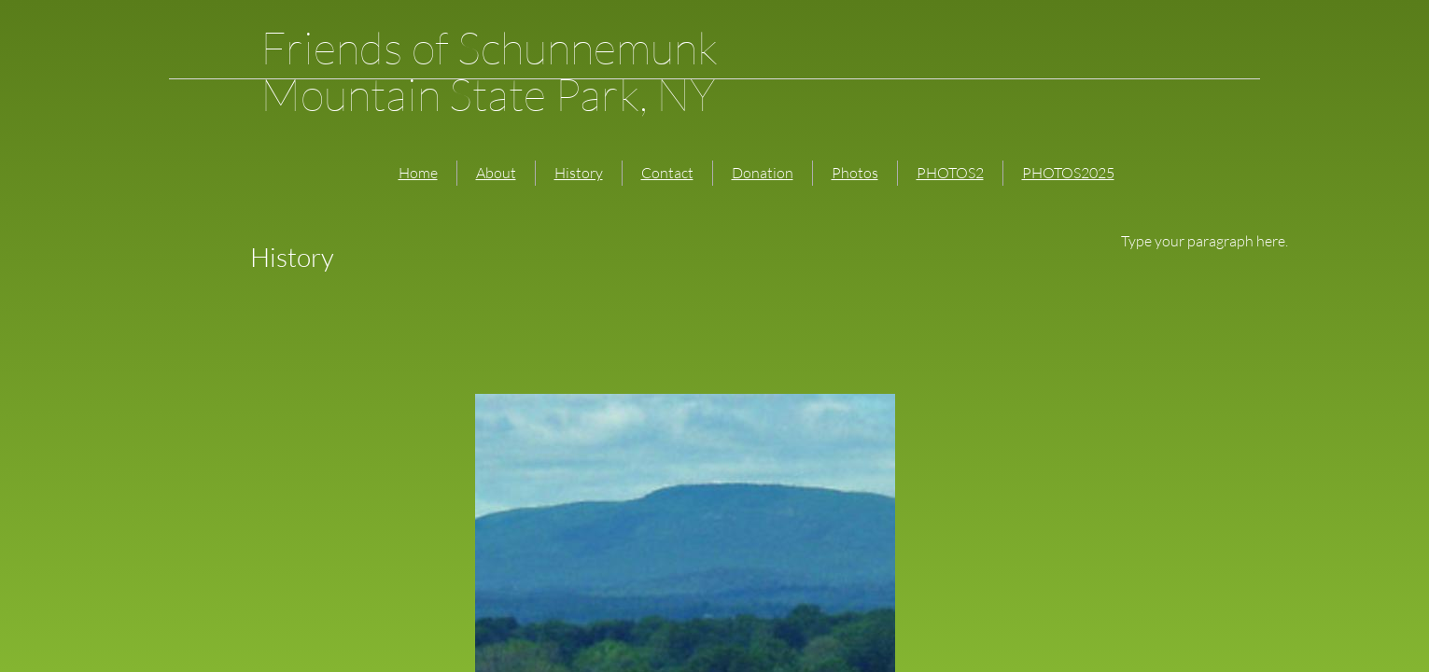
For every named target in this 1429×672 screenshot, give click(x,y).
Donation (762, 172)
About (496, 172)
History (578, 172)
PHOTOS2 (950, 172)
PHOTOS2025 (1068, 172)
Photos (855, 172)
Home (418, 172)
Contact (667, 172)
